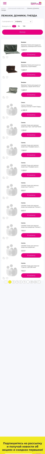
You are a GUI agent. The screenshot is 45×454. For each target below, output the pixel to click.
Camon (23, 102)
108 (24, 26)
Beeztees (23, 42)
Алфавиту (18, 21)
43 (31, 282)
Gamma (23, 122)
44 (35, 282)
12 (14, 26)
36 (19, 26)
